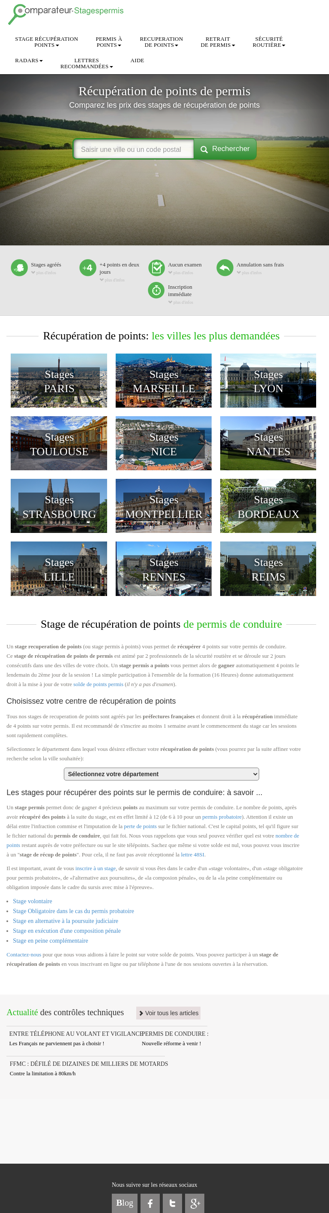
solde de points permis (98, 684)
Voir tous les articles (168, 1013)
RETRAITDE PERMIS (217, 42)
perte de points (140, 826)
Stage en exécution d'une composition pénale (67, 931)
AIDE (137, 60)
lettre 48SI (192, 854)
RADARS (29, 60)
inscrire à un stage (95, 868)
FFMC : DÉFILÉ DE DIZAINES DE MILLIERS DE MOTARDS (89, 1064)
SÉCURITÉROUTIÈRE (269, 42)
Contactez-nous (23, 954)
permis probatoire (222, 817)
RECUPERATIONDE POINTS (161, 42)
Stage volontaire (32, 901)
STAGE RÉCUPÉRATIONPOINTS (46, 42)
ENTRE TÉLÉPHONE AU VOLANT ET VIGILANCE (76, 1034)
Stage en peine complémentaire (50, 941)
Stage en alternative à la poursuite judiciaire (65, 921)
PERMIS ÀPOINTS (109, 42)
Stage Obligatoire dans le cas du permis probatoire (73, 911)
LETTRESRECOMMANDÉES (86, 63)
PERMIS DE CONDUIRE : (175, 1034)
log (124, 1203)
